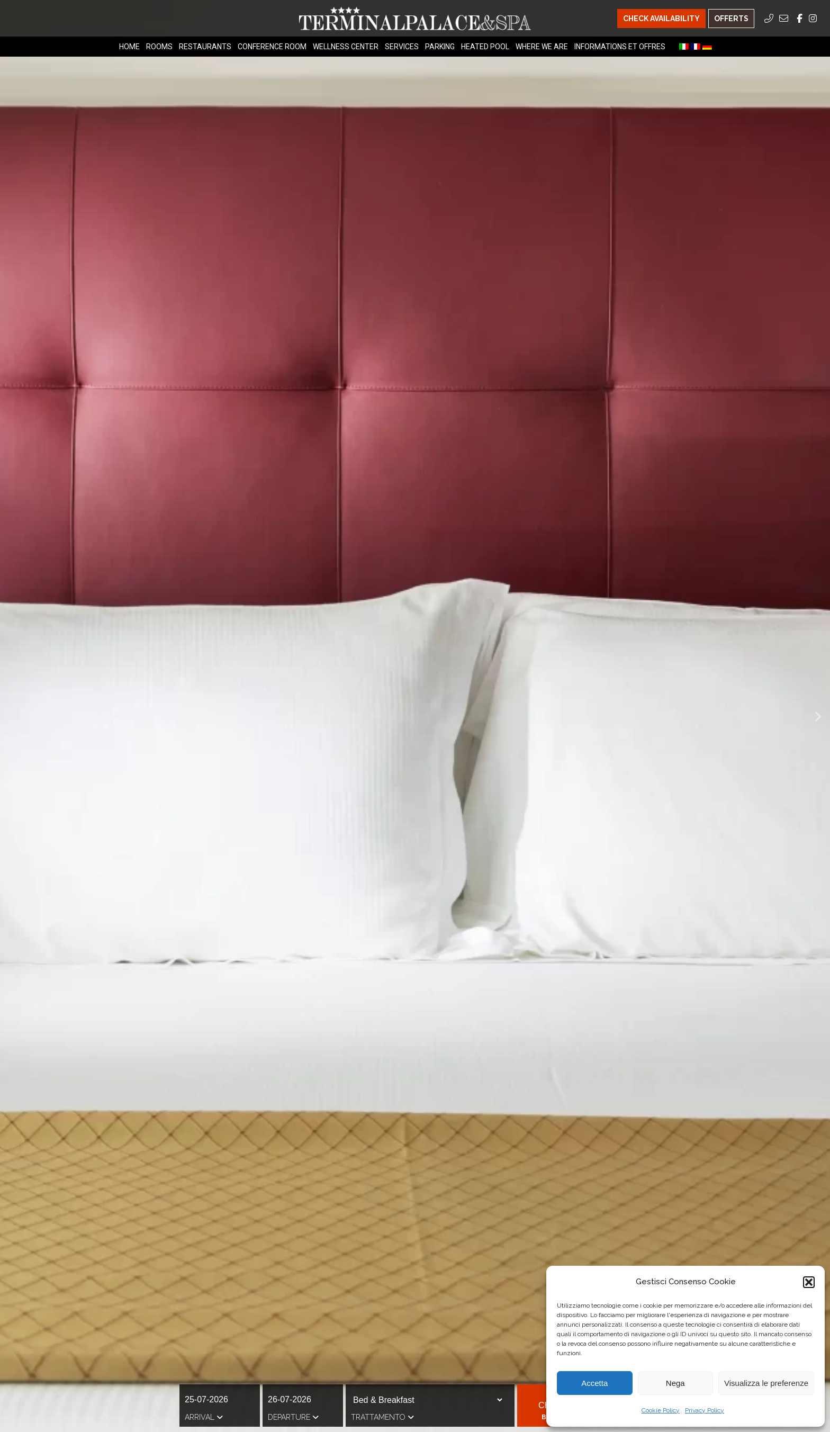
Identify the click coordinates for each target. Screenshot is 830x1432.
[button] (809, 1282)
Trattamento (382, 1417)
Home (129, 46)
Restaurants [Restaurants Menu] (205, 46)
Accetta (594, 1383)
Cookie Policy (661, 1410)
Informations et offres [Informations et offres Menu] (619, 46)
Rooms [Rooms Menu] (159, 46)
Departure (293, 1417)
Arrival (204, 1417)
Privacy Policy (704, 1410)
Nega (675, 1383)
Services (402, 46)
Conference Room (272, 46)
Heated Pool (485, 46)
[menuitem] (684, 47)
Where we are (542, 46)
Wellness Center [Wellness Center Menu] (345, 46)
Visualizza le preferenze (766, 1383)
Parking (440, 46)
